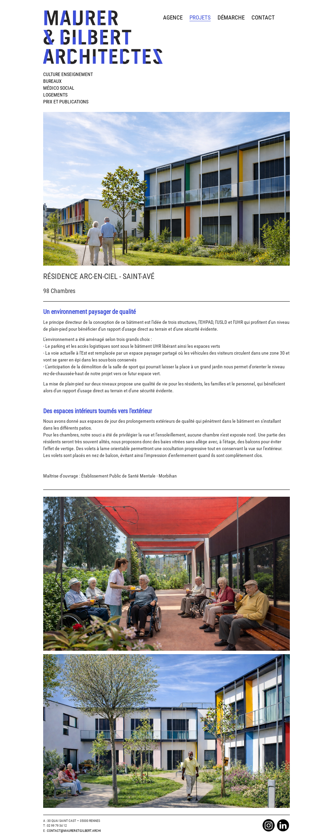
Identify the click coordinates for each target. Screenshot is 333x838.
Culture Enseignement (68, 74)
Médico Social (58, 88)
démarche (231, 17)
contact (263, 17)
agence (173, 17)
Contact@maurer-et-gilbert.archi (74, 831)
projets (200, 17)
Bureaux (52, 81)
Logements (55, 95)
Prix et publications (65, 101)
